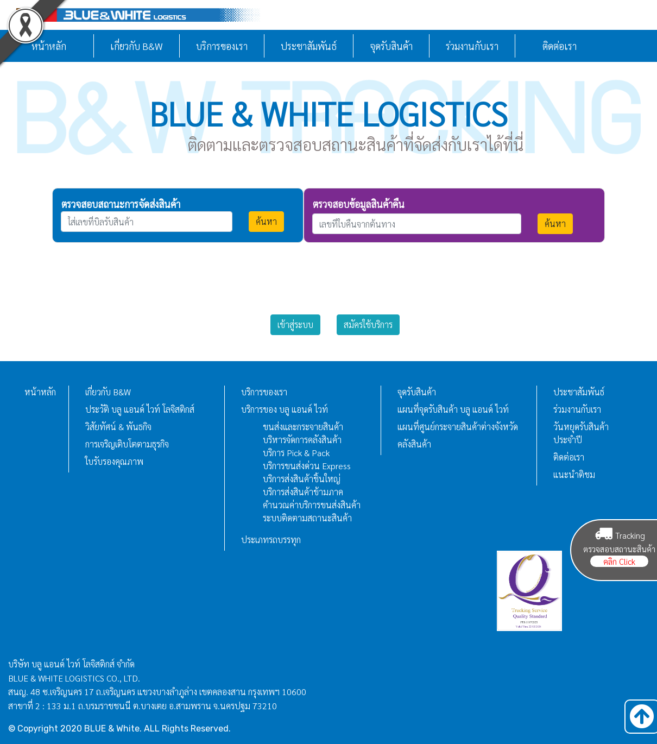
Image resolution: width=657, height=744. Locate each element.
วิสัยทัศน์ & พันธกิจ (118, 426)
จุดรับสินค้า (391, 46)
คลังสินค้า (414, 444)
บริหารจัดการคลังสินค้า (302, 439)
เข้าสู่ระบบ (295, 324)
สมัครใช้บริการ (368, 324)
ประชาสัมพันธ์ (309, 46)
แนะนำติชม (574, 474)
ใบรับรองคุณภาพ (114, 461)
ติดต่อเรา (559, 46)
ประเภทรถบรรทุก (271, 539)
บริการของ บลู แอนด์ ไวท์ (284, 409)
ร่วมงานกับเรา (472, 46)
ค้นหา (266, 221)
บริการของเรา (222, 46)
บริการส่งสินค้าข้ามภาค (303, 491)
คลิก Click (619, 561)
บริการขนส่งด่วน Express (307, 465)
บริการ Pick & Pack (296, 452)
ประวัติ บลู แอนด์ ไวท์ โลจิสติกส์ (139, 409)
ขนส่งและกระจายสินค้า (303, 426)
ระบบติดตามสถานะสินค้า (307, 518)
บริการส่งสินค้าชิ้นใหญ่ (301, 478)
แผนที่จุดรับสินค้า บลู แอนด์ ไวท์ (453, 409)
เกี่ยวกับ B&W (136, 46)
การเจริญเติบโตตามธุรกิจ (127, 444)
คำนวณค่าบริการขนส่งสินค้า (312, 504)
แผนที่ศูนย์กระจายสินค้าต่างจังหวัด (457, 426)
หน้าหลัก (40, 392)
